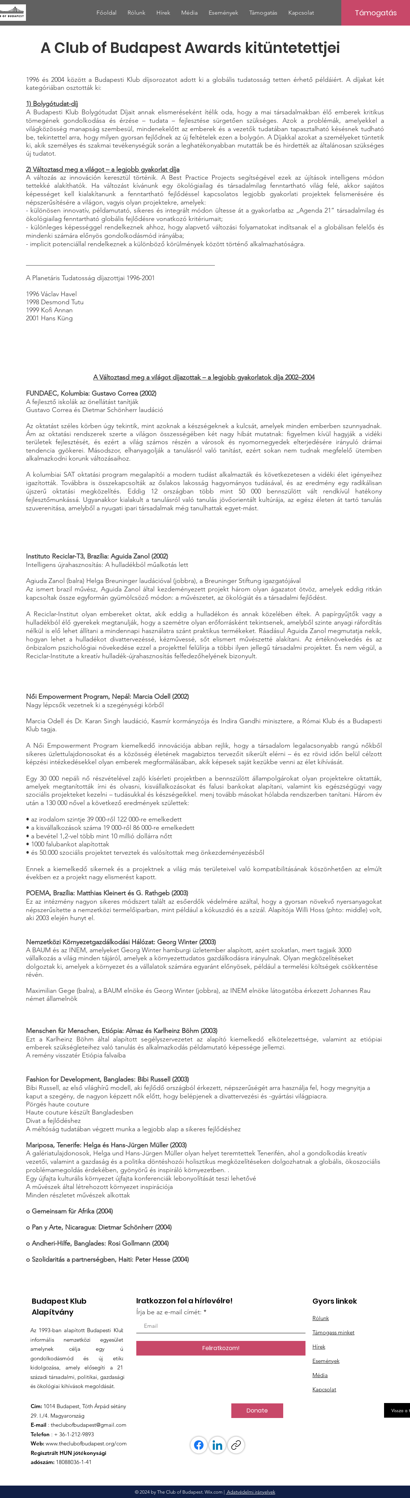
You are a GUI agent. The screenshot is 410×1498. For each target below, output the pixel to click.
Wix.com (214, 1492)
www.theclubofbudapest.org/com (86, 1443)
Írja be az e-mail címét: (169, 1312)
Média (320, 1375)
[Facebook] (198, 1445)
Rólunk (320, 1318)
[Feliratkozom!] (220, 1348)
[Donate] (257, 1410)
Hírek (318, 1346)
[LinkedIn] (217, 1445)
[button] (136, 12)
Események (325, 1360)
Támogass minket (333, 1332)
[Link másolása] (236, 1445)
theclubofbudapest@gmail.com (88, 1424)
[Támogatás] (375, 13)
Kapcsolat (324, 1389)
